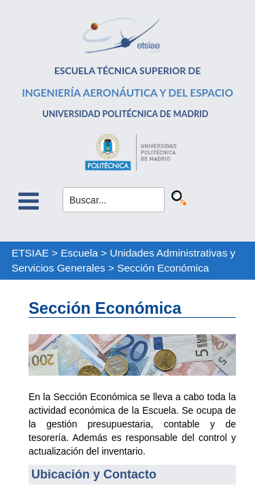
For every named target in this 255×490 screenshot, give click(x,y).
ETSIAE (30, 253)
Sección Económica (163, 268)
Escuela (79, 253)
